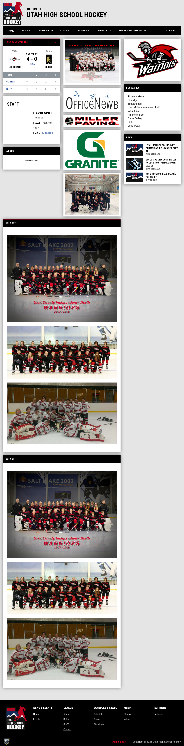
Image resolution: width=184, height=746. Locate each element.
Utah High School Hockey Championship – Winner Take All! (162, 148)
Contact (67, 729)
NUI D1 (9, 89)
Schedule (98, 714)
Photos (127, 714)
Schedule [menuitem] (46, 31)
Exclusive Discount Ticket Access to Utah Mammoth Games (161, 162)
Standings (99, 724)
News (36, 714)
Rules (66, 719)
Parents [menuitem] (105, 31)
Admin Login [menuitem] (119, 741)
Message (47, 132)
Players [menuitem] (84, 31)
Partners (158, 714)
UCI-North (11, 81)
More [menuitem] (171, 31)
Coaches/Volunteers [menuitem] (132, 31)
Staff (66, 724)
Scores (97, 719)
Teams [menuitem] (26, 31)
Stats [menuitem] (65, 31)
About (66, 714)
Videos (127, 719)
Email (36, 132)
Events (36, 719)
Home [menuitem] (11, 30)
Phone (36, 123)
